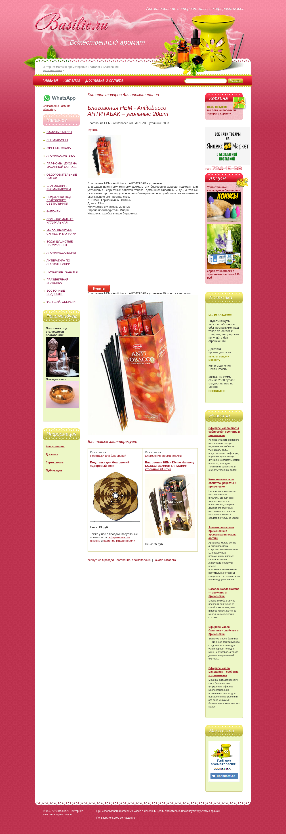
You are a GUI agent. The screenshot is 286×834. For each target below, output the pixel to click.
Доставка (52, 454)
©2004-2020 (50, 811)
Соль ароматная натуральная (60, 221)
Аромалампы (57, 140)
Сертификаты (55, 462)
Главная (50, 80)
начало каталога (165, 560)
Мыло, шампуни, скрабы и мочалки (61, 232)
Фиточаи (53, 211)
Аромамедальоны (61, 252)
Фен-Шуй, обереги (61, 301)
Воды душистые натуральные (59, 243)
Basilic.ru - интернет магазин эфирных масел (63, 812)
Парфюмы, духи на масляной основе (61, 165)
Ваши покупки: (217, 106)
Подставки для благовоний (108, 455)
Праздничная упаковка (57, 281)
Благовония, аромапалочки (58, 187)
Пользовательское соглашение (115, 817)
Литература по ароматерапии (58, 262)
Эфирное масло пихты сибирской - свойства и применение (224, 432)
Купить (93, 129)
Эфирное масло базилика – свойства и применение (223, 630)
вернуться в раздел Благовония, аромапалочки (119, 560)
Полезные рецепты (62, 271)
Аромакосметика (60, 155)
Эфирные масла (59, 132)
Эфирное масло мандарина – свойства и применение (223, 672)
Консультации (55, 446)
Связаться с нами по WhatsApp (59, 106)
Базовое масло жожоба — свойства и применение (223, 592)
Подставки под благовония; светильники (58, 200)
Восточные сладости (55, 292)
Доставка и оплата (104, 80)
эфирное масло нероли (119, 540)
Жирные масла (58, 147)
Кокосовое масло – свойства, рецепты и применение (222, 483)
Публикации (54, 470)
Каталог (71, 80)
